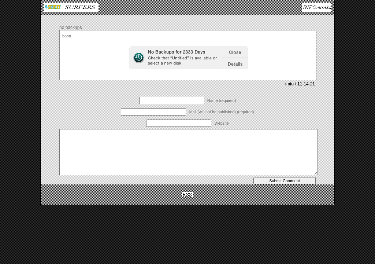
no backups (70, 27)
